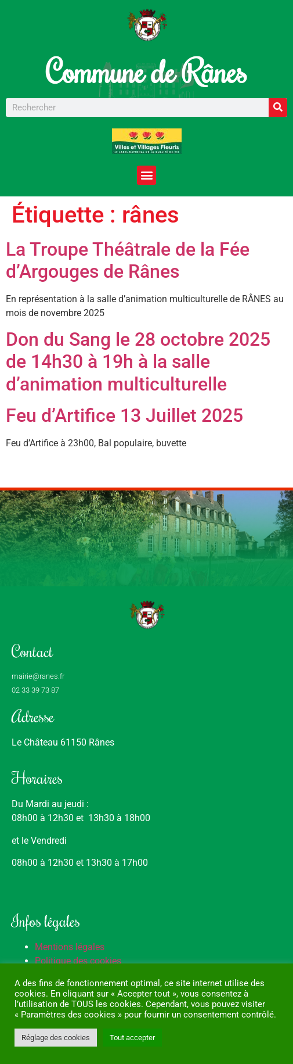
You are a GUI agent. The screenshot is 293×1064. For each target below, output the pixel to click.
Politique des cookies (78, 960)
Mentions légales (69, 946)
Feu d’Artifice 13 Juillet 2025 (124, 415)
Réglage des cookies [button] (55, 1037)
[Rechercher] (278, 107)
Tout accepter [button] (132, 1037)
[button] (146, 175)
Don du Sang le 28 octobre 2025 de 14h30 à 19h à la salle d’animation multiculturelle (138, 361)
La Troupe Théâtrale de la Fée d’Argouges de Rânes (127, 260)
